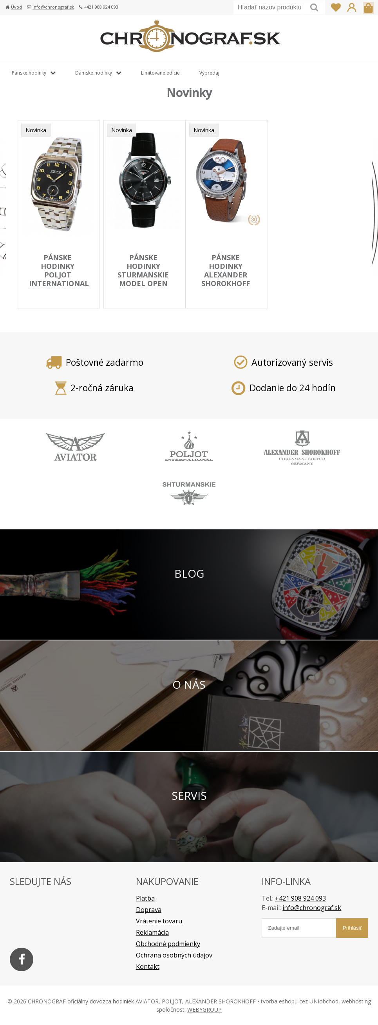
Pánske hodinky (29, 72)
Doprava (148, 909)
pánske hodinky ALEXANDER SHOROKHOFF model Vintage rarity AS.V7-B (226, 284)
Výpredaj (209, 72)
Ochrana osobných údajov (174, 954)
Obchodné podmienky (168, 943)
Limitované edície (160, 72)
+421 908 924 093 (300, 898)
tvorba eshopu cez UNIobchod (299, 1001)
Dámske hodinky (93, 72)
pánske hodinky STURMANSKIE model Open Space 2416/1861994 (144, 280)
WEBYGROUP (204, 1009)
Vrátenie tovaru (159, 920)
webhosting (356, 1001)
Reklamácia (152, 932)
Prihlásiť (351, 7)
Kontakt (147, 966)
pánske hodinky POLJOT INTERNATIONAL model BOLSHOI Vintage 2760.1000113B (60, 288)
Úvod (16, 7)
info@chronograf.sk (53, 7)
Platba (145, 898)
